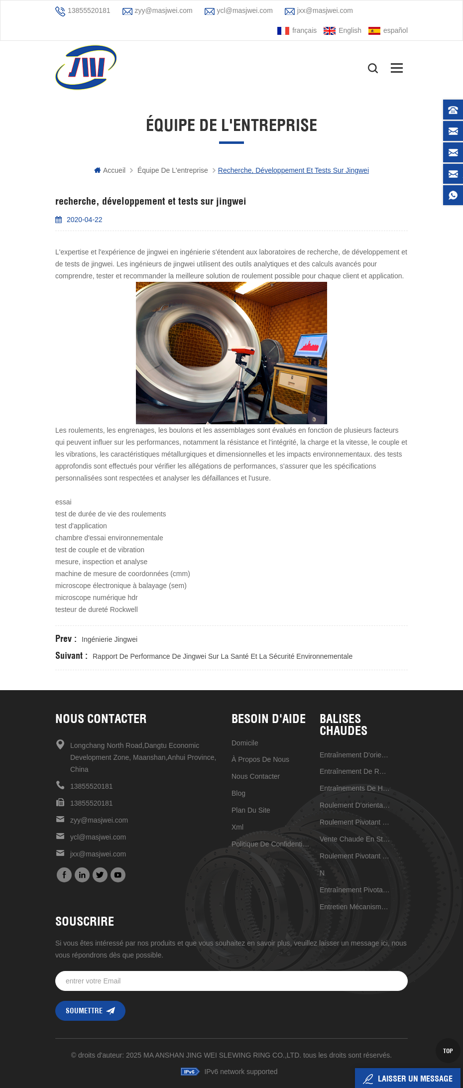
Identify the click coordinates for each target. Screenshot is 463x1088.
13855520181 (89, 10)
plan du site (251, 810)
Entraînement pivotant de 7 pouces (355, 890)
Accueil (109, 170)
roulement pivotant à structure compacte (355, 856)
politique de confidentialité (272, 844)
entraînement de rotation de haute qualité (355, 771)
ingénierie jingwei (109, 639)
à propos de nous (260, 759)
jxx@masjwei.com (325, 10)
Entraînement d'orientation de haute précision (355, 755)
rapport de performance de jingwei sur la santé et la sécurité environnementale (222, 656)
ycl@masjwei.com (245, 10)
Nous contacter (256, 776)
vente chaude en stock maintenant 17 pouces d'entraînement (355, 839)
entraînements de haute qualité (355, 788)
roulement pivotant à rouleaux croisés (355, 822)
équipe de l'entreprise (172, 170)
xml (237, 827)
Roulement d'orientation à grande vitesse (355, 805)
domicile (245, 743)
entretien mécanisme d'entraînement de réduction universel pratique (355, 907)
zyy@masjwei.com (164, 10)
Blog (238, 793)
